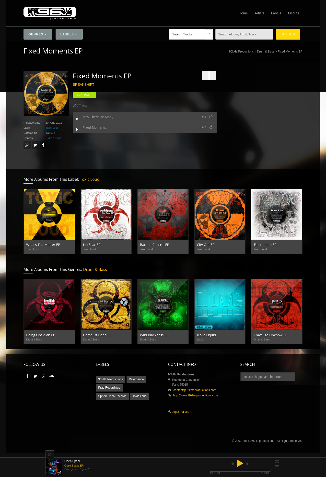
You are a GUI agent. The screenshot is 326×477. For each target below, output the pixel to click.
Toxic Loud (52, 127)
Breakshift (83, 84)
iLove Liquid (206, 335)
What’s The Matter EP (43, 244)
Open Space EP (74, 465)
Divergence (136, 379)
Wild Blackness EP (154, 335)
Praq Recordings (109, 387)
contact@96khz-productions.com (195, 390)
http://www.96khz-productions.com (195, 395)
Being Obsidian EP (40, 335)
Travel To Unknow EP (270, 335)
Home (243, 13)
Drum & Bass (265, 51)
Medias (293, 13)
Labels (276, 13)
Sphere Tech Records (112, 396)
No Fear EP (92, 244)
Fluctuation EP (265, 244)
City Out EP (206, 244)
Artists (259, 13)
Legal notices (180, 411)
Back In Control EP (154, 244)
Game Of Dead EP (97, 335)
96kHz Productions (241, 51)
